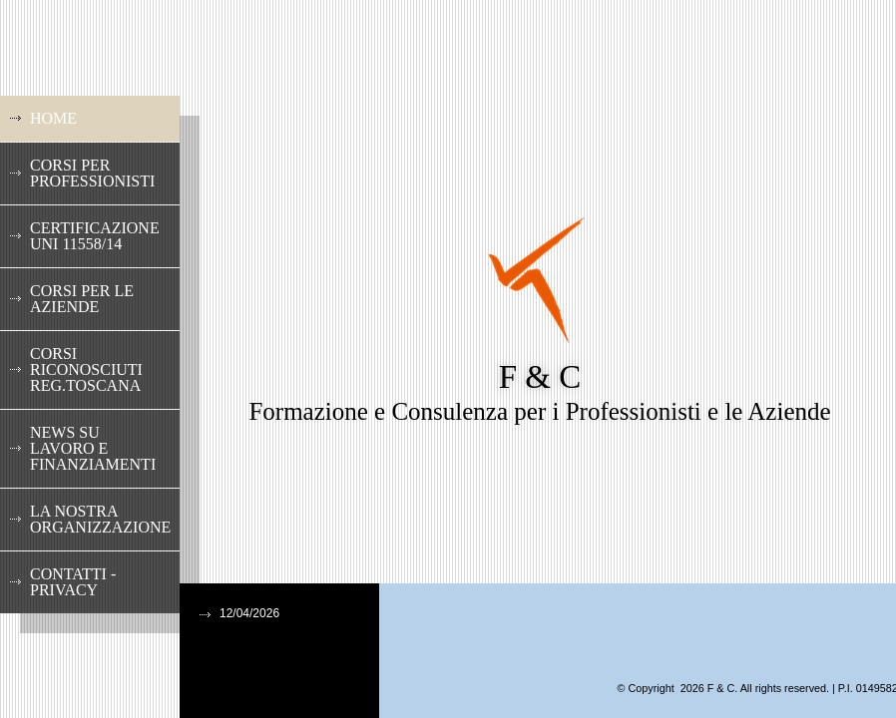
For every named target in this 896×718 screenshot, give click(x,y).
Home (53, 118)
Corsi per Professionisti (92, 173)
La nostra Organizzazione (100, 519)
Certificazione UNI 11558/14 (95, 235)
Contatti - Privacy (73, 581)
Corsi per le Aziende (82, 298)
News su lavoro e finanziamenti (93, 448)
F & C (540, 377)
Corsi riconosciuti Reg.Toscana (86, 369)
